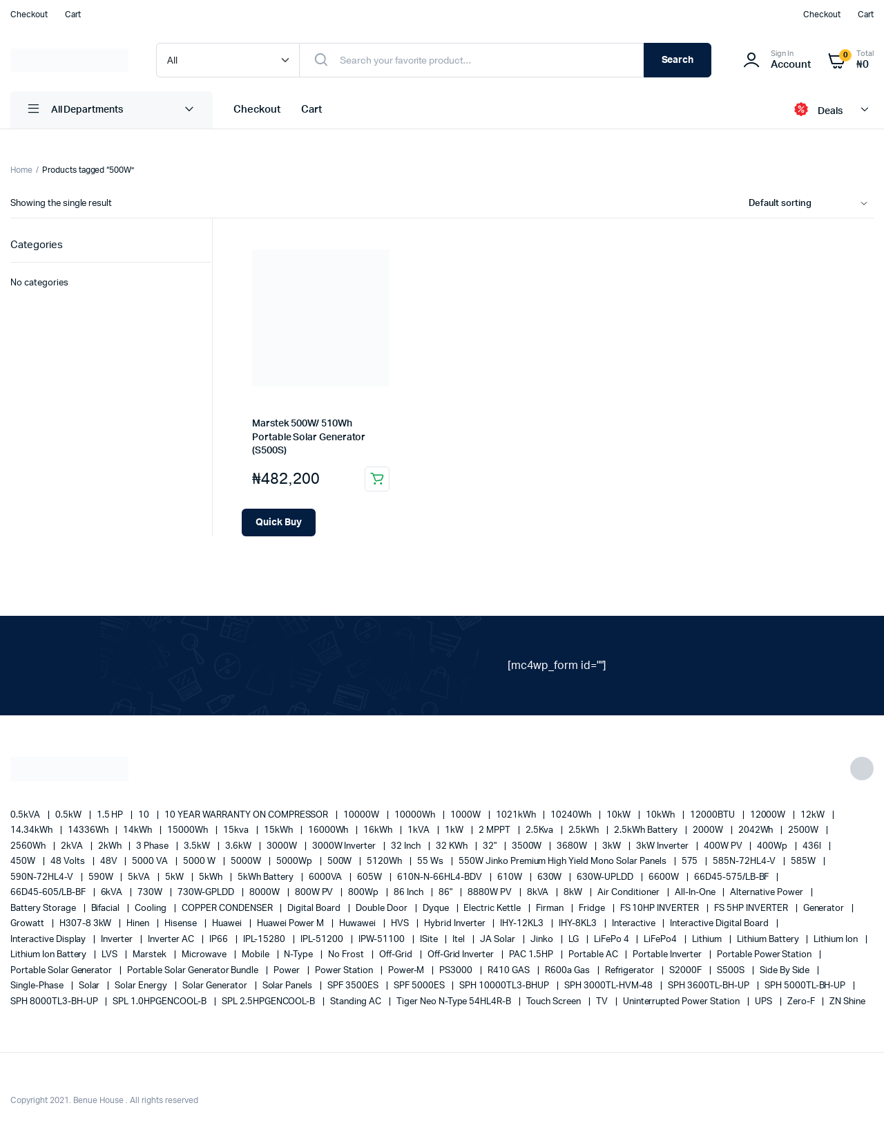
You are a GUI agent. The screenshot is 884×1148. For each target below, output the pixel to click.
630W (550, 877)
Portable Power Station (765, 954)
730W (150, 892)
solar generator (215, 985)
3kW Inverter (663, 846)
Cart (73, 14)
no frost (347, 954)
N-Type (299, 954)
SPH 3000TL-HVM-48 (609, 985)
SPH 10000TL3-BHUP (504, 985)
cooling (152, 908)
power (287, 970)
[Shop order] (811, 204)
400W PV (724, 846)
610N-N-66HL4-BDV (440, 877)
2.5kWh (585, 830)
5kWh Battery (267, 877)
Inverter (118, 939)
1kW (455, 830)
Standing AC (356, 1001)
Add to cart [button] (377, 479)
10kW (619, 815)
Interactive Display (49, 939)
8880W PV (491, 892)
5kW (175, 877)
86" (446, 892)
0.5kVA (26, 815)
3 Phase (153, 846)
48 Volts (68, 861)
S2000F (686, 970)
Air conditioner (629, 892)
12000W (769, 815)
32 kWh (453, 846)
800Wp (364, 892)
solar (90, 985)
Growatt (28, 923)
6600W (664, 877)
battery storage (44, 908)
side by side (786, 970)
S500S (732, 970)
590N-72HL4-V (42, 877)
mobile (256, 954)
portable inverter (668, 954)
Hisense (181, 923)
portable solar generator (62, 970)
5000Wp (295, 861)
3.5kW (198, 846)
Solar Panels (288, 985)
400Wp (773, 846)
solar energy (142, 985)
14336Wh (89, 830)
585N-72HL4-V (745, 861)
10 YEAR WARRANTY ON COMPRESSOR (247, 815)
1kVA (419, 830)
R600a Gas (568, 970)
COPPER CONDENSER (228, 908)
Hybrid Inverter (456, 923)
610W (510, 877)
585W (804, 861)
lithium (708, 939)
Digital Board (315, 908)
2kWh (111, 846)
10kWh (661, 815)
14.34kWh (32, 830)
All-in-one (696, 892)
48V (109, 861)
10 (144, 815)
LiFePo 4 (612, 939)
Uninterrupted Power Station (682, 1001)
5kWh (211, 877)
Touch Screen (554, 1001)
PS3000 (456, 970)
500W (340, 861)
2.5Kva (540, 830)
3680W (573, 846)
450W (23, 861)
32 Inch (407, 846)
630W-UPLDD (606, 877)
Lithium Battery (769, 939)
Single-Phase (38, 985)
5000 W (200, 861)
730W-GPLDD (206, 892)
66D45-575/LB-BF (732, 877)
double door (383, 908)
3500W (528, 846)
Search (678, 60)
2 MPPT (495, 830)
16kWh (378, 830)
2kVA (73, 846)
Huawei (228, 923)
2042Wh (757, 830)
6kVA (113, 892)
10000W (362, 815)
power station (345, 970)
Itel (459, 939)
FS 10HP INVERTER (661, 908)
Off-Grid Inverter (461, 954)
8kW (574, 892)
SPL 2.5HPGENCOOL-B (269, 1001)
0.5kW (69, 815)
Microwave (205, 954)
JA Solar (498, 939)
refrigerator (631, 970)
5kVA (140, 877)
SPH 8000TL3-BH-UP (54, 1001)
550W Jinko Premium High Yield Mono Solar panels (564, 861)
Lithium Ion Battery (49, 954)
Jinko (542, 939)
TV (603, 1001)
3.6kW (239, 846)
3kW (612, 846)
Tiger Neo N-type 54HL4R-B (454, 1001)
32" (491, 846)
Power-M (407, 970)
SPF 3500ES (354, 985)
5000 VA (151, 861)
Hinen (138, 923)
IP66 (219, 939)
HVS (401, 923)
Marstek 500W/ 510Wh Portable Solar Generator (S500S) (308, 437)
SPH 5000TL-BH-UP (806, 985)
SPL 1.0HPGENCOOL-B (160, 1001)
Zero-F (802, 1001)
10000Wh (415, 815)
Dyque (437, 908)
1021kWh (517, 815)
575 (691, 861)
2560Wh (29, 846)
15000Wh (188, 830)
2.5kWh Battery (647, 830)
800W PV (315, 892)
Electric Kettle (493, 908)
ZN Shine (847, 1001)
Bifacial (106, 908)
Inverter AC (172, 939)
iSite (430, 939)
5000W (247, 861)
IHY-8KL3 (579, 923)
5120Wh (385, 861)
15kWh (279, 830)
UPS (764, 1001)
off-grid (396, 954)
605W (370, 877)
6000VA (327, 877)
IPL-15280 (265, 939)
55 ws (431, 861)
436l (813, 846)
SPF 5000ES (420, 985)
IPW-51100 (382, 939)
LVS (110, 954)
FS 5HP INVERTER (752, 908)
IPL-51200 (322, 939)
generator (825, 908)
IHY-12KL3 (523, 923)
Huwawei (358, 923)
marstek (151, 954)
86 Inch (409, 892)
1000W (466, 815)
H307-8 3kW (86, 923)
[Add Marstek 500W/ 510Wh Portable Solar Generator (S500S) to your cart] (279, 522)
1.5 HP (111, 815)
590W (101, 877)
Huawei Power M (292, 923)
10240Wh (571, 815)
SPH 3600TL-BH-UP (709, 985)
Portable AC (594, 954)
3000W (283, 846)
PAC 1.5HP (532, 954)
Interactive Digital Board (720, 923)
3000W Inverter (345, 846)
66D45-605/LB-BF (49, 892)
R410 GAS (510, 970)
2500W (804, 830)
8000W (265, 892)
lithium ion (837, 939)
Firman (551, 908)
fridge (593, 908)
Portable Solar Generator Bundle (193, 970)
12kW (813, 815)
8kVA (539, 892)
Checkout (29, 14)
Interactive (634, 923)
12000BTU (713, 815)
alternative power (767, 892)
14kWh (138, 830)
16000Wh (329, 830)
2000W (709, 830)
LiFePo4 (661, 939)
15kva (237, 830)
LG (574, 939)
